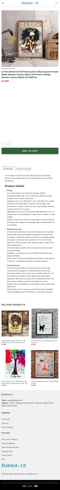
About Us (5, 423)
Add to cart (30, 151)
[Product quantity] (6, 144)
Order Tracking (7, 427)
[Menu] (3, 3)
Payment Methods (8, 443)
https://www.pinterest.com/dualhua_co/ (23, 474)
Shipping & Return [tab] (23, 169)
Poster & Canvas (8, 68)
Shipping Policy (7, 451)
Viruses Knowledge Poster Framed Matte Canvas (44, 382)
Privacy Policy (7, 455)
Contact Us (6, 419)
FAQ (3, 459)
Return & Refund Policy (10, 447)
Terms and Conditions (10, 439)
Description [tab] (8, 169)
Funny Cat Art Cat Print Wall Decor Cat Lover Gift (44, 341)
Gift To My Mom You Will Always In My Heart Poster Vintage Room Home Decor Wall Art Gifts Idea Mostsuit (15, 382)
